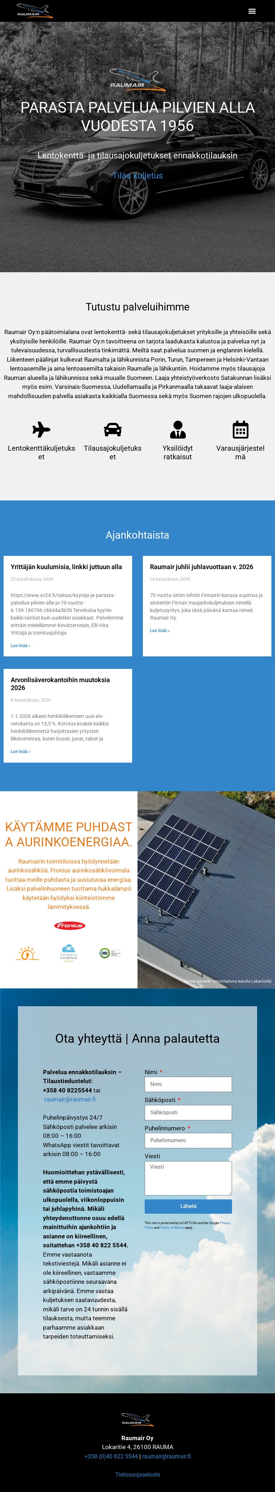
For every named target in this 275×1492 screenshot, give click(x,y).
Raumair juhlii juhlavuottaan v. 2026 (201, 567)
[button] (252, 11)
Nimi (152, 1072)
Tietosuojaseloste (137, 1474)
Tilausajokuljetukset (112, 452)
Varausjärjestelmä (240, 452)
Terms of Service (172, 1227)
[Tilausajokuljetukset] (113, 430)
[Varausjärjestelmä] (241, 430)
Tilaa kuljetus (137, 176)
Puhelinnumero (166, 1128)
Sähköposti (161, 1100)
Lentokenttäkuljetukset (41, 452)
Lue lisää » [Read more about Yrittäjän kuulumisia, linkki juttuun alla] (20, 645)
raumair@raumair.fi (70, 1099)
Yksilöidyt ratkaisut (178, 452)
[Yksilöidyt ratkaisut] (178, 430)
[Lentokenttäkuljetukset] (41, 430)
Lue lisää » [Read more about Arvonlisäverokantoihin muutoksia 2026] (20, 751)
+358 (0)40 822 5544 (111, 1456)
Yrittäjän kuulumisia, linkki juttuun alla (66, 567)
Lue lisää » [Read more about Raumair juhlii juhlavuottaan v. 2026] (160, 630)
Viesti (152, 1156)
